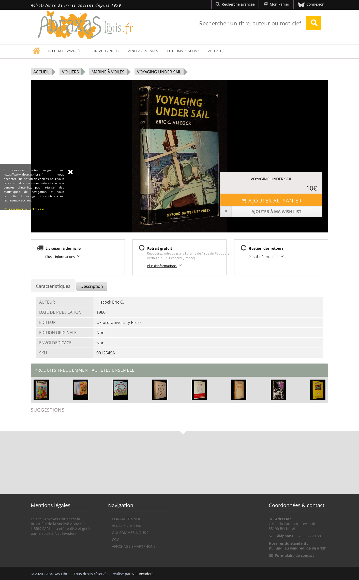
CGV (115, 539)
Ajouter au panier (271, 200)
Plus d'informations (63, 256)
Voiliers (70, 72)
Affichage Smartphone (134, 546)
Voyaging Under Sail (159, 72)
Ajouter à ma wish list (261, 211)
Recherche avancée (64, 51)
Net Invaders (143, 573)
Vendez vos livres (143, 51)
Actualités (217, 51)
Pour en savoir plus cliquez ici (24, 238)
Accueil (41, 72)
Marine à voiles (108, 72)
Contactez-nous (104, 51)
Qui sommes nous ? (183, 51)
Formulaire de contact (294, 555)
